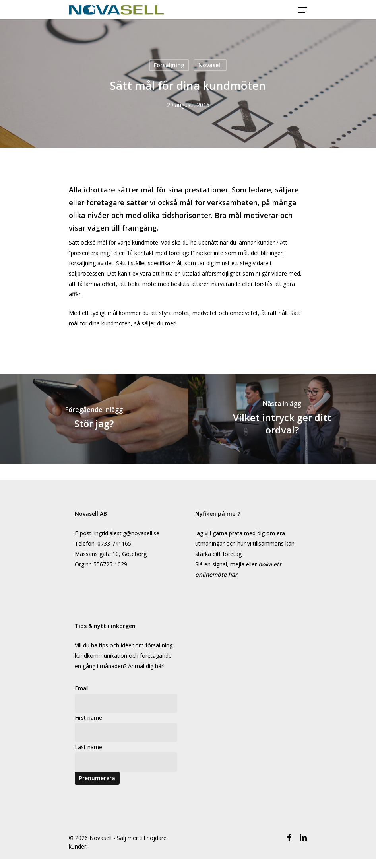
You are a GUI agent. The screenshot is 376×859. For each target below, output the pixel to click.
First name (88, 717)
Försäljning (169, 65)
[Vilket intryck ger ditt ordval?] (282, 419)
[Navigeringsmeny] (302, 10)
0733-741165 (114, 543)
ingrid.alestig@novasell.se (126, 533)
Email (82, 688)
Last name (88, 747)
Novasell (210, 65)
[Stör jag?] (94, 419)
